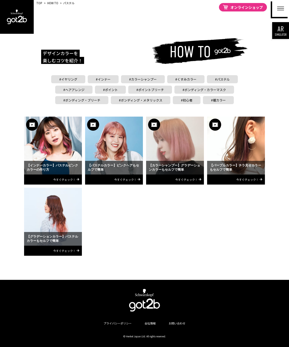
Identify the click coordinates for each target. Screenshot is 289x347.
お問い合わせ (177, 323)
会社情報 (150, 323)
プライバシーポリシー (118, 323)
